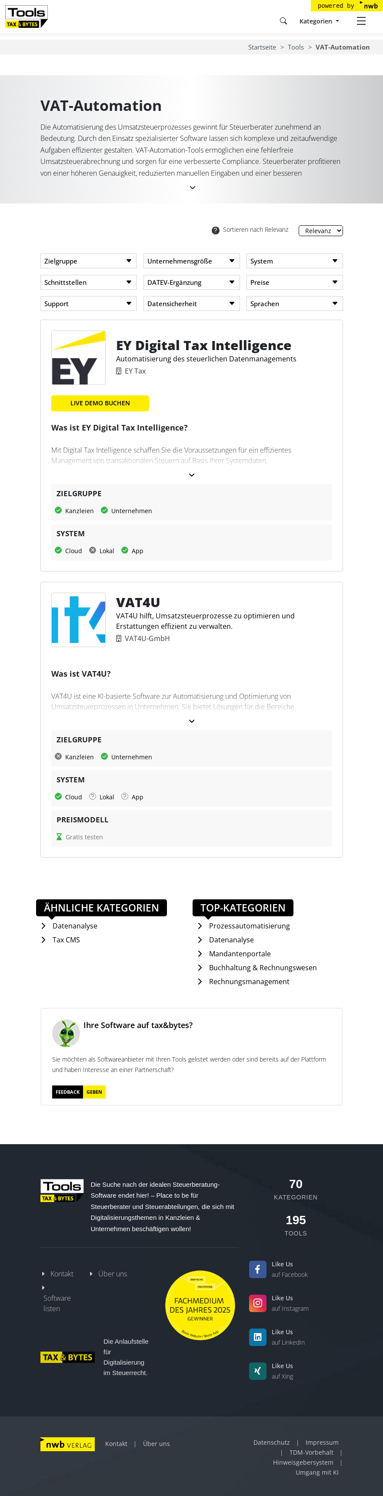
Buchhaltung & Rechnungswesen (263, 967)
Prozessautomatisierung (249, 926)
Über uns (112, 1274)
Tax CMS (66, 940)
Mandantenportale (240, 953)
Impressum (322, 1442)
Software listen (57, 1303)
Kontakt (61, 1274)
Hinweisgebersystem (303, 1462)
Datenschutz (271, 1442)
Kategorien (317, 21)
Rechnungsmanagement (249, 981)
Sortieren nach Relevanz (250, 229)
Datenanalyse (75, 926)
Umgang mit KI (317, 1472)
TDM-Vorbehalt (311, 1452)
